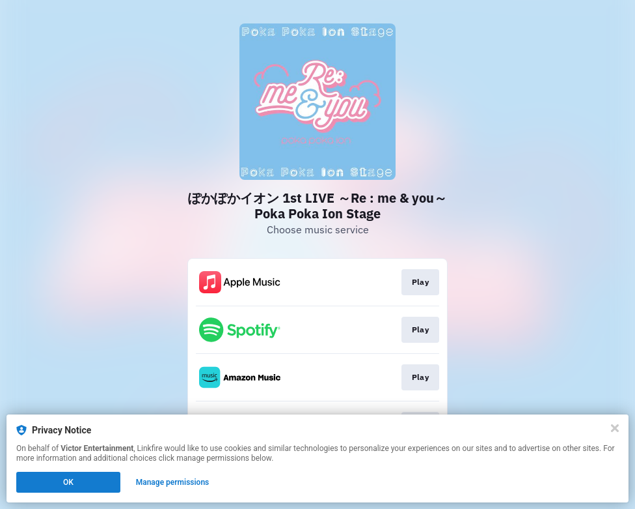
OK (68, 482)
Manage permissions (172, 482)
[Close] (614, 428)
